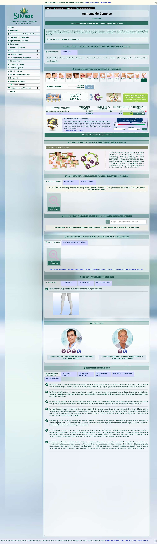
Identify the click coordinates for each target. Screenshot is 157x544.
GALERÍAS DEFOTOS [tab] (101, 374)
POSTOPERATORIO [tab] (103, 282)
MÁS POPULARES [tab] (87, 181)
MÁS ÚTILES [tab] (69, 181)
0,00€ (123, 129)
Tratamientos (59, 8)
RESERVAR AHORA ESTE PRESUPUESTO (97, 135)
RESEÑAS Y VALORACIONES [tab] (123, 373)
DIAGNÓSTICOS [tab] (52, 52)
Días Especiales (105, 2)
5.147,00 (74, 99)
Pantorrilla (71, 8)
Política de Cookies (112, 540)
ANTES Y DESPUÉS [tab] (53, 242)
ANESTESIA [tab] (67, 282)
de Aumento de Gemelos (98, 227)
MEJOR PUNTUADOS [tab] (53, 181)
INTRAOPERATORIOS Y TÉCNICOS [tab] (74, 242)
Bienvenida (13, 30)
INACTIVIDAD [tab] (84, 282)
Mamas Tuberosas (18, 85)
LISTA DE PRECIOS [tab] (67, 374)
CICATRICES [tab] (51, 282)
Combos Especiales (90, 2)
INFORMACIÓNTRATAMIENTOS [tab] (52, 374)
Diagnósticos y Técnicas (19, 88)
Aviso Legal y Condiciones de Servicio (134, 540)
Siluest (48, 8)
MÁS (54, 39)
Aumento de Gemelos (85, 8)
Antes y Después (15, 54)
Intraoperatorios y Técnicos (19, 58)
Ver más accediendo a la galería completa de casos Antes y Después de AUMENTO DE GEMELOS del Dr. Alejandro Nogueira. (97, 269)
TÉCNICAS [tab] (67, 52)
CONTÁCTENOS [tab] (52, 378)
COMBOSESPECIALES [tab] (83, 374)
